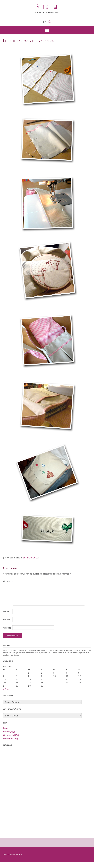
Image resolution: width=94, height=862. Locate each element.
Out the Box (17, 854)
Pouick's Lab (47, 7)
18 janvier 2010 (30, 557)
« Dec (6, 689)
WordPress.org (10, 738)
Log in (6, 728)
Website (7, 628)
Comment (8, 581)
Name (6, 611)
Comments (11, 735)
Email (6, 619)
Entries (9, 731)
